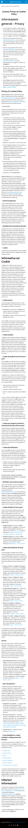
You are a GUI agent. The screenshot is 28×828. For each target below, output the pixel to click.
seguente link (12, 731)
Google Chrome (7, 753)
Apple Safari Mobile (11, 727)
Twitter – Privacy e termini (16, 586)
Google (11, 600)
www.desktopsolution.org (10, 40)
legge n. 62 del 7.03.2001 (9, 87)
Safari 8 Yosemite (7, 762)
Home (2, 6)
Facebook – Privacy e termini (17, 575)
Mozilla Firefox (15, 725)
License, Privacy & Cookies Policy (18, 822)
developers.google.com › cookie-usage (12, 534)
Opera (21, 725)
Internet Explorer (7, 758)
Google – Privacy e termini (16, 532)
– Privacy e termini (17, 543)
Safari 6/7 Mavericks (8, 760)
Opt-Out (17, 530)
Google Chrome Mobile (13, 723)
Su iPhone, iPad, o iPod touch (10, 765)
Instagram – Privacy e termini (17, 613)
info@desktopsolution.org (8, 794)
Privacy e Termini (18, 600)
